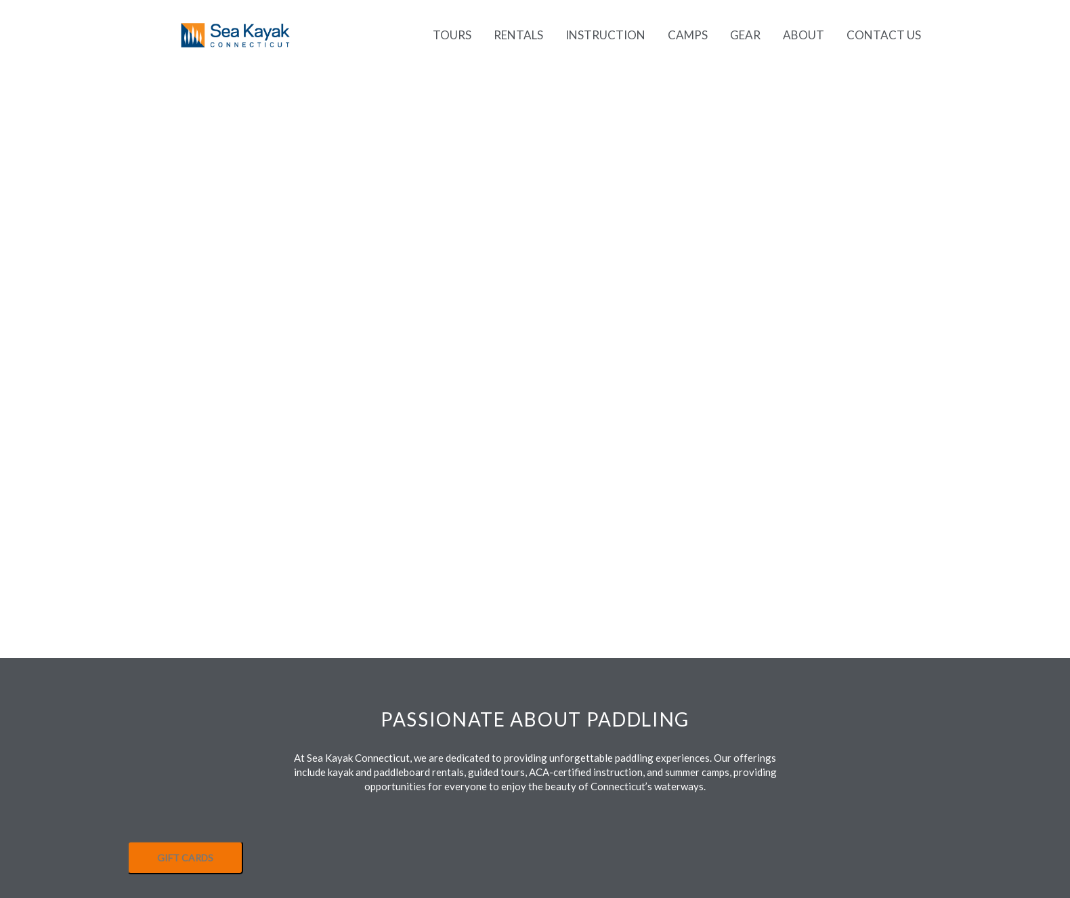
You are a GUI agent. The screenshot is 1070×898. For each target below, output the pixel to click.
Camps (688, 35)
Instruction (605, 35)
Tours (452, 35)
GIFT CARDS (185, 857)
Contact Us (884, 35)
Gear (745, 35)
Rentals (518, 35)
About (803, 35)
